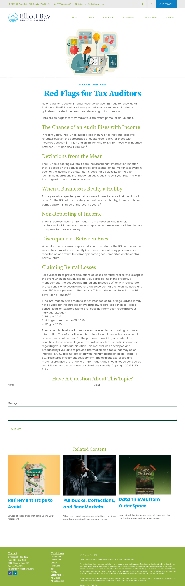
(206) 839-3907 (62, 4)
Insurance (55, 566)
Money (54, 572)
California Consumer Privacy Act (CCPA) (152, 578)
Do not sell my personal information (133, 580)
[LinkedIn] (143, 4)
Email (97, 385)
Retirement (56, 557)
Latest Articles (57, 575)
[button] (75, 18)
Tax (52, 569)
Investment (56, 560)
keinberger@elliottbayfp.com (89, 4)
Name (11, 385)
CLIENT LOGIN (166, 4)
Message (12, 403)
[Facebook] (151, 4)
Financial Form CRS (90, 555)
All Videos (55, 578)
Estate (54, 563)
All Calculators (57, 581)
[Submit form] (16, 429)
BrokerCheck (129, 559)
